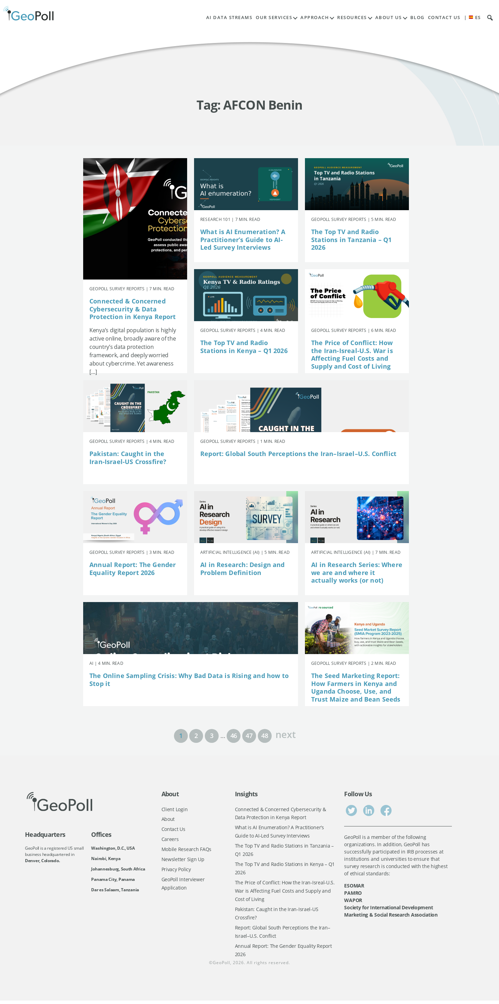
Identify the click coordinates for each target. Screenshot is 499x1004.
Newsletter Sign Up (182, 860)
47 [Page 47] (249, 735)
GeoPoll (221, 966)
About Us (388, 17)
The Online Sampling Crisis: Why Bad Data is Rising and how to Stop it (189, 679)
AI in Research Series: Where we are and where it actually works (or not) (356, 572)
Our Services (274, 17)
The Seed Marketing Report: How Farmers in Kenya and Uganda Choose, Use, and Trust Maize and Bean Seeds (356, 687)
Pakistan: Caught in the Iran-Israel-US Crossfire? (128, 457)
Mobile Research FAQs (186, 850)
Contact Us (444, 17)
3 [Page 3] (211, 735)
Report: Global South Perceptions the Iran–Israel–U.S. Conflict (298, 453)
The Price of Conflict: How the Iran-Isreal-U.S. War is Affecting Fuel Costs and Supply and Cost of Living (352, 354)
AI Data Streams (229, 17)
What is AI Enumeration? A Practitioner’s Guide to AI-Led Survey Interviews (243, 239)
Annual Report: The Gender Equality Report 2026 (132, 568)
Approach (314, 17)
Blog (417, 17)
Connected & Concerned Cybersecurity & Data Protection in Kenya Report (132, 309)
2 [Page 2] (196, 735)
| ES (472, 17)
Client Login (174, 809)
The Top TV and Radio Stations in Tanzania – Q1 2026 (351, 239)
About (168, 819)
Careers (170, 839)
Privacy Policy (176, 870)
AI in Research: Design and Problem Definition (242, 568)
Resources (352, 17)
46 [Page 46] (233, 735)
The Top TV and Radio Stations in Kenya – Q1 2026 (244, 346)
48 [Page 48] (264, 735)
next (285, 733)
